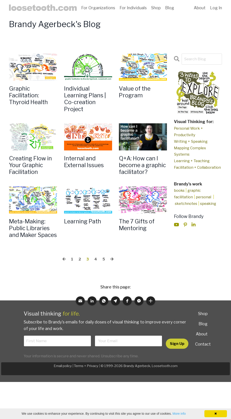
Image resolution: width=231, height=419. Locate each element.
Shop (156, 7)
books (179, 197)
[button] (80, 330)
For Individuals (133, 7)
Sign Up (177, 373)
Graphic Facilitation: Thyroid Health (31, 97)
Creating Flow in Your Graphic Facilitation (32, 172)
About (200, 7)
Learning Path (85, 239)
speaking (210, 210)
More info (179, 413)
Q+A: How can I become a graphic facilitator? (142, 176)
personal (205, 203)
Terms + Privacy (86, 396)
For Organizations (98, 7)
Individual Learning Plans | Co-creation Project (87, 101)
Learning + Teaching (193, 161)
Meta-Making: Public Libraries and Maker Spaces (32, 251)
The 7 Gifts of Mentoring (140, 243)
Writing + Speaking (192, 141)
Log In (216, 7)
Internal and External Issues (87, 168)
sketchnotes (187, 210)
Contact (203, 373)
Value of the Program (137, 93)
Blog (169, 7)
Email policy (62, 396)
